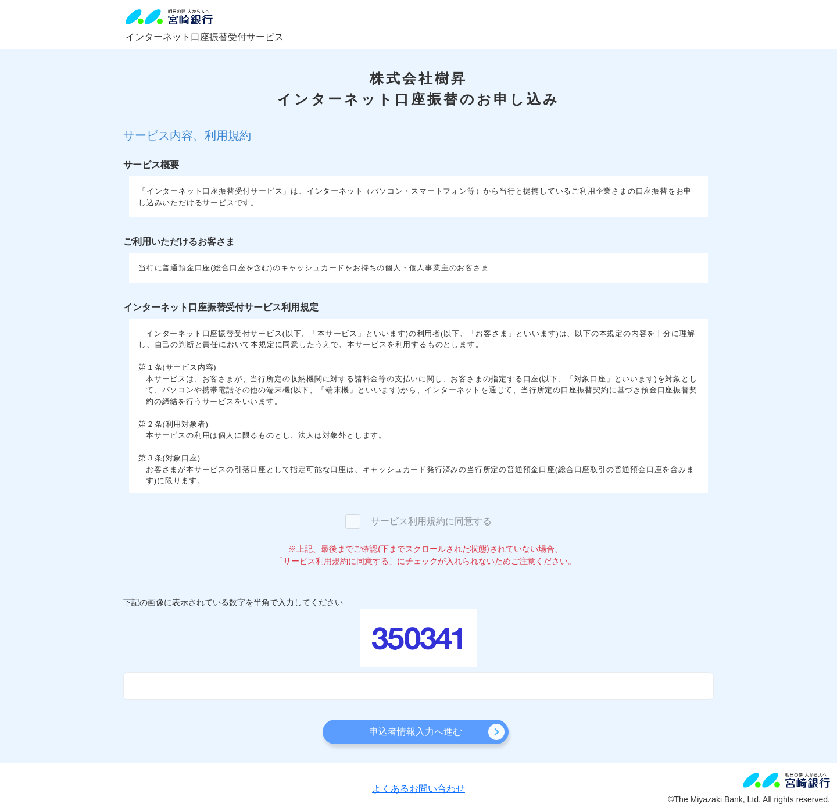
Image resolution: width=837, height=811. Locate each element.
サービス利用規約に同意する (431, 521)
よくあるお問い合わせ (418, 789)
